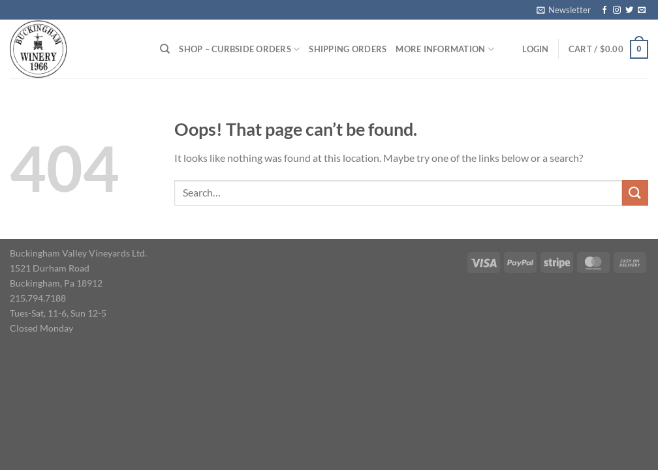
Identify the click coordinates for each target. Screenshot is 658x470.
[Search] (165, 49)
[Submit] (635, 193)
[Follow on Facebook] (604, 10)
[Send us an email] (642, 10)
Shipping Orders (347, 49)
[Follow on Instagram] (617, 10)
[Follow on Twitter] (629, 10)
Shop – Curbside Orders (239, 49)
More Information (445, 49)
